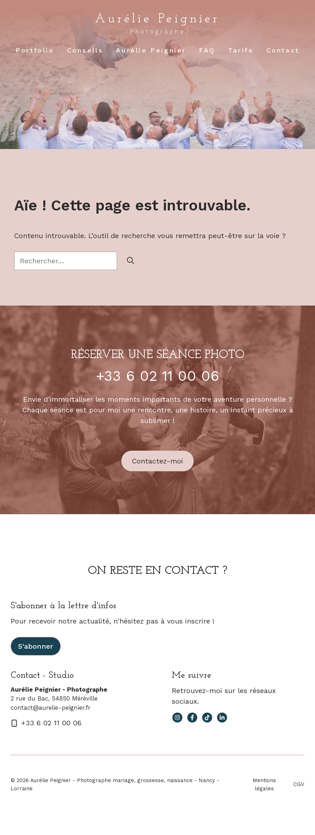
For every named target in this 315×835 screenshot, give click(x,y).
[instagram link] (177, 717)
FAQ (207, 50)
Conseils (85, 50)
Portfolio (35, 50)
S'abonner (35, 646)
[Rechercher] (131, 261)
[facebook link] (192, 717)
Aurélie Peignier (157, 19)
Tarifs (241, 50)
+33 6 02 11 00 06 (157, 376)
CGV (298, 784)
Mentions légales (264, 784)
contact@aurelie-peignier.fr (50, 707)
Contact (282, 50)
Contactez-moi (157, 461)
